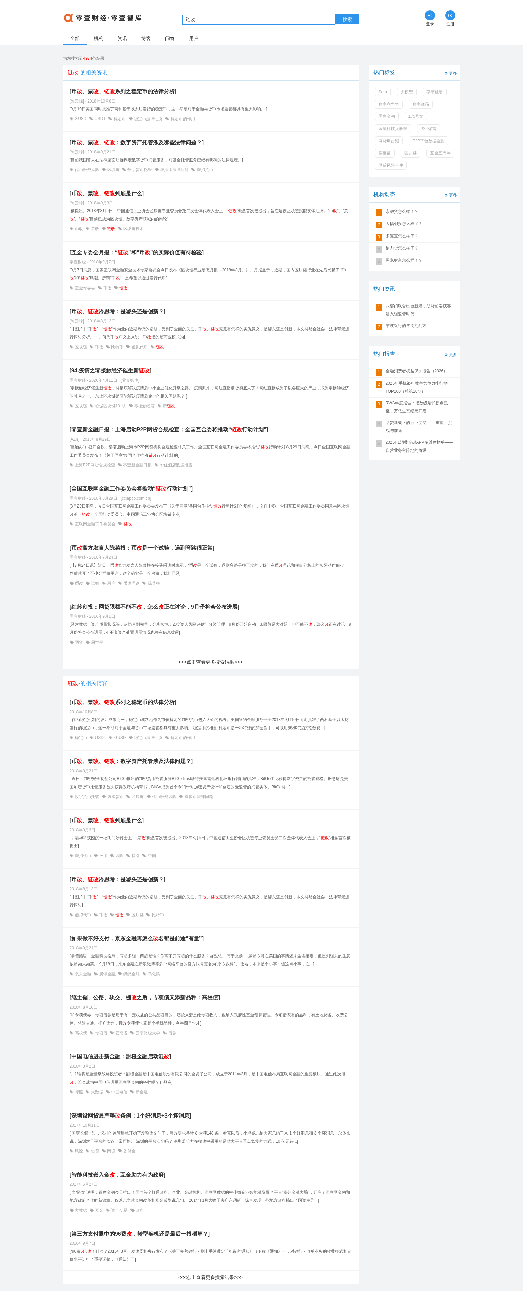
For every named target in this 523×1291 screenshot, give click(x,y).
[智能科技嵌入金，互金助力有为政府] (118, 1175)
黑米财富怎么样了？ (404, 260)
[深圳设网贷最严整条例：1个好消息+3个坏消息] (130, 1116)
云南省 (121, 1033)
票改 (95, 228)
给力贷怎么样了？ (402, 248)
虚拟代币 (139, 347)
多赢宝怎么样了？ (402, 236)
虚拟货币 (204, 169)
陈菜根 (153, 583)
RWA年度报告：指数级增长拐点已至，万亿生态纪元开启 (417, 407)
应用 (103, 855)
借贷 (95, 1151)
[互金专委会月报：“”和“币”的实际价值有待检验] (137, 252)
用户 (193, 38)
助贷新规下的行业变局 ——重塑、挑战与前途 (419, 426)
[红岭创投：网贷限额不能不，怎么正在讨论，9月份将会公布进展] (155, 607)
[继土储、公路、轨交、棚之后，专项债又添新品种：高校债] (145, 997)
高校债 (81, 1033)
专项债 (101, 1033)
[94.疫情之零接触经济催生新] (111, 370)
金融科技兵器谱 (393, 128)
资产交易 (119, 1210)
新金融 (141, 1092)
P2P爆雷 (429, 128)
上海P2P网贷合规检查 (95, 465)
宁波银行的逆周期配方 (406, 325)
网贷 (79, 642)
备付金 (129, 1151)
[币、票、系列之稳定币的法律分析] (123, 91)
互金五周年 (440, 153)
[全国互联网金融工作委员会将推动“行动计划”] (131, 489)
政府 (139, 1210)
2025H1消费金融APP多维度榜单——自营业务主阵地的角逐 (419, 446)
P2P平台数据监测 (429, 141)
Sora (383, 92)
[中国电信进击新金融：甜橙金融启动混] (120, 1056)
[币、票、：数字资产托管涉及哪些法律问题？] (137, 142)
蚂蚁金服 (131, 974)
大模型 (407, 92)
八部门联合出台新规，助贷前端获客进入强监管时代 (418, 309)
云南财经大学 (148, 1033)
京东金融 (83, 974)
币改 (79, 228)
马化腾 (153, 974)
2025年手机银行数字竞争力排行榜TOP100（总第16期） (417, 387)
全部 (75, 38)
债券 (171, 1033)
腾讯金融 (107, 974)
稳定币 (119, 118)
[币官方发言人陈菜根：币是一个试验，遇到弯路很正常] (142, 548)
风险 (119, 855)
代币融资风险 (87, 169)
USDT (100, 118)
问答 (170, 38)
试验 (95, 583)
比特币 (117, 347)
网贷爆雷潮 (389, 141)
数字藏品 (421, 104)
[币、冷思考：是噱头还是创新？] (118, 311)
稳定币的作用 (182, 118)
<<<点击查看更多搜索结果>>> (210, 662)
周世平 (96, 642)
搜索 (347, 19)
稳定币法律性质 (148, 118)
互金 (99, 1210)
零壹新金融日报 (137, 465)
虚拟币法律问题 (174, 169)
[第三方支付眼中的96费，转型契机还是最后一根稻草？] (140, 1234)
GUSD (81, 118)
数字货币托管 (139, 169)
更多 (450, 73)
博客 (146, 38)
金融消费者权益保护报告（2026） (417, 371)
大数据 (97, 1092)
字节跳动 (434, 92)
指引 (135, 855)
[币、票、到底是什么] (107, 193)
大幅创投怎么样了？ (404, 223)
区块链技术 (133, 228)
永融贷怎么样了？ (402, 211)
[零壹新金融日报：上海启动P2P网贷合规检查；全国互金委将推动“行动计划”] (169, 429)
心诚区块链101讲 (110, 406)
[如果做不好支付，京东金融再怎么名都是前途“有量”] (137, 938)
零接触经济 (144, 406)
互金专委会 (85, 287)
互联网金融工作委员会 (95, 524)
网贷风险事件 (391, 165)
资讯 (122, 38)
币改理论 (131, 583)
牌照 (79, 1092)
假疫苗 (385, 153)
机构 (98, 38)
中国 (151, 855)
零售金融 (387, 116)
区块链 (113, 169)
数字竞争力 (389, 104)
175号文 (415, 116)
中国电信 (119, 1092)
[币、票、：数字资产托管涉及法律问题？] (131, 761)
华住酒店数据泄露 (175, 465)
